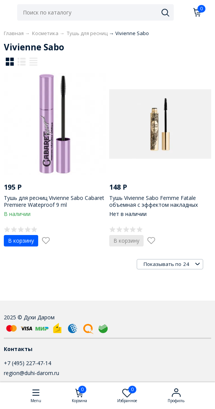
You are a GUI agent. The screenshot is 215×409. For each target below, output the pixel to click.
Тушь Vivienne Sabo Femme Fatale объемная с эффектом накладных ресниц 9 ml (153, 204)
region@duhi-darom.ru (31, 373)
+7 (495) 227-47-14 (27, 363)
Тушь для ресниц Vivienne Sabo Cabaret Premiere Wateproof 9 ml (54, 201)
